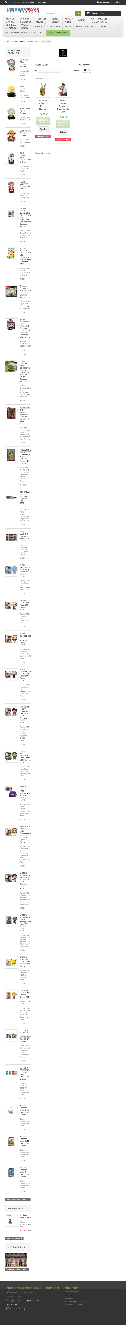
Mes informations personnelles (76, 1301)
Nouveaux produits (14, 52)
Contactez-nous (103, 2)
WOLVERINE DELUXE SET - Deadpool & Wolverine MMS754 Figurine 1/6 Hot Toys (25, 456)
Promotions (15, 1208)
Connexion (115, 2)
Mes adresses (70, 1298)
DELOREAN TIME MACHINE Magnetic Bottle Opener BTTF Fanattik (25, 498)
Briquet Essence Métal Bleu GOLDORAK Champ (25, 1172)
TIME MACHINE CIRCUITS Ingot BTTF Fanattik (24, 536)
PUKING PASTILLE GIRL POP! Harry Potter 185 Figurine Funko (25, 756)
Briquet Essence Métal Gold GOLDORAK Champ (25, 1140)
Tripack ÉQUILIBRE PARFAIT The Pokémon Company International (25, 291)
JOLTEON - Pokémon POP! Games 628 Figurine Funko (25, 961)
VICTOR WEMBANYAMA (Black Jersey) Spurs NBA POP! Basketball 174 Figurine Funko (26, 922)
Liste (89, 71)
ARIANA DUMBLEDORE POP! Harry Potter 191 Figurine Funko (26, 639)
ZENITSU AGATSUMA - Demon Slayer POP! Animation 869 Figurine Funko (25, 997)
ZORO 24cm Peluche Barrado (25, 111)
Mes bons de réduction (73, 1304)
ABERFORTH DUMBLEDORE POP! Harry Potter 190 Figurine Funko (26, 674)
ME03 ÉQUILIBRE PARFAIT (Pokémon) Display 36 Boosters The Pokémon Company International (25, 328)
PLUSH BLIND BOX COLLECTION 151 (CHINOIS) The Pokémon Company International (26, 256)
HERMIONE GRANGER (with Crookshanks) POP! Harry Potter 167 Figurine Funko (25, 834)
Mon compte (72, 1287)
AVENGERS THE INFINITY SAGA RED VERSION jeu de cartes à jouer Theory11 (25, 415)
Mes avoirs (69, 1295)
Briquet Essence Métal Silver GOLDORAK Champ (25, 1109)
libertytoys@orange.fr (24, 1309)
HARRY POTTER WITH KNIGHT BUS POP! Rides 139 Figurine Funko (25, 793)
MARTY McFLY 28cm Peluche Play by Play (25, 185)
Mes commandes (71, 1292)
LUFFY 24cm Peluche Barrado (25, 133)
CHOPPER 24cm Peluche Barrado (24, 63)
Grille (85, 71)
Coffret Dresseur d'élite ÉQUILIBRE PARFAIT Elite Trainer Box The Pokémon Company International (25, 371)
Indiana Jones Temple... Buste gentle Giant (63, 106)
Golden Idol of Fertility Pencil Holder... (43, 104)
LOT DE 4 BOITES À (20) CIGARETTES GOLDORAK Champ (26, 1035)
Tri (36, 71)
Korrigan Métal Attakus (25, 1216)
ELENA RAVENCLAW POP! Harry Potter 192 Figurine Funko (25, 570)
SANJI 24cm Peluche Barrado (25, 88)
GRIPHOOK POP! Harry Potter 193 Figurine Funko (25, 604)
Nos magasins (16, 1247)
